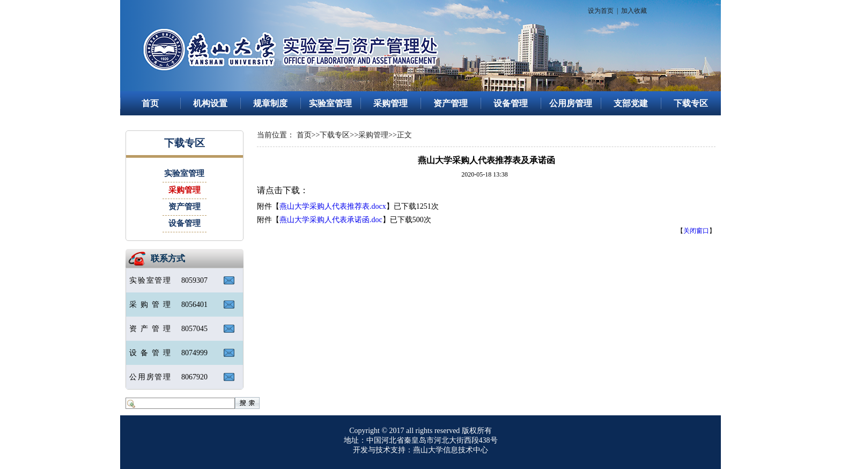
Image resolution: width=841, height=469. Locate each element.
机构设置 (210, 103)
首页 (150, 103)
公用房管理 (570, 103)
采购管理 (390, 103)
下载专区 (691, 103)
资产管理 (450, 103)
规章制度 (270, 103)
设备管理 (510, 103)
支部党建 (631, 103)
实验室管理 (330, 103)
